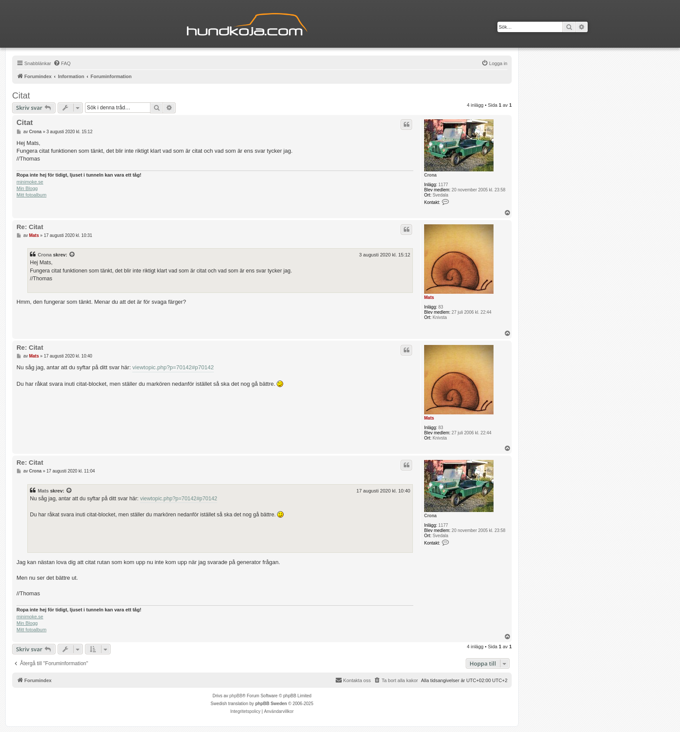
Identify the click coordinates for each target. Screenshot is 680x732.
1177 (443, 184)
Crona (430, 175)
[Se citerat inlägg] (72, 255)
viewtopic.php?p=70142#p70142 (173, 367)
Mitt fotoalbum (31, 194)
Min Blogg (27, 188)
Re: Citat (29, 226)
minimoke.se (29, 181)
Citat (21, 95)
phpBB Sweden (271, 703)
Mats (429, 297)
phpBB (235, 695)
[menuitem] (62, 63)
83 (440, 307)
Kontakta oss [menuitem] (353, 680)
